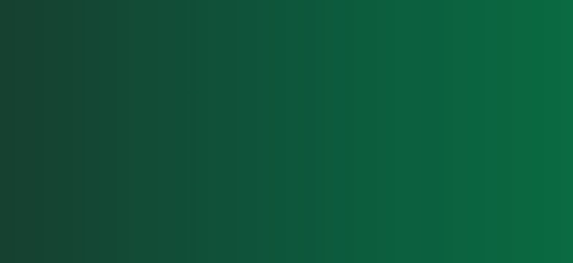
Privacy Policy (510, 236)
